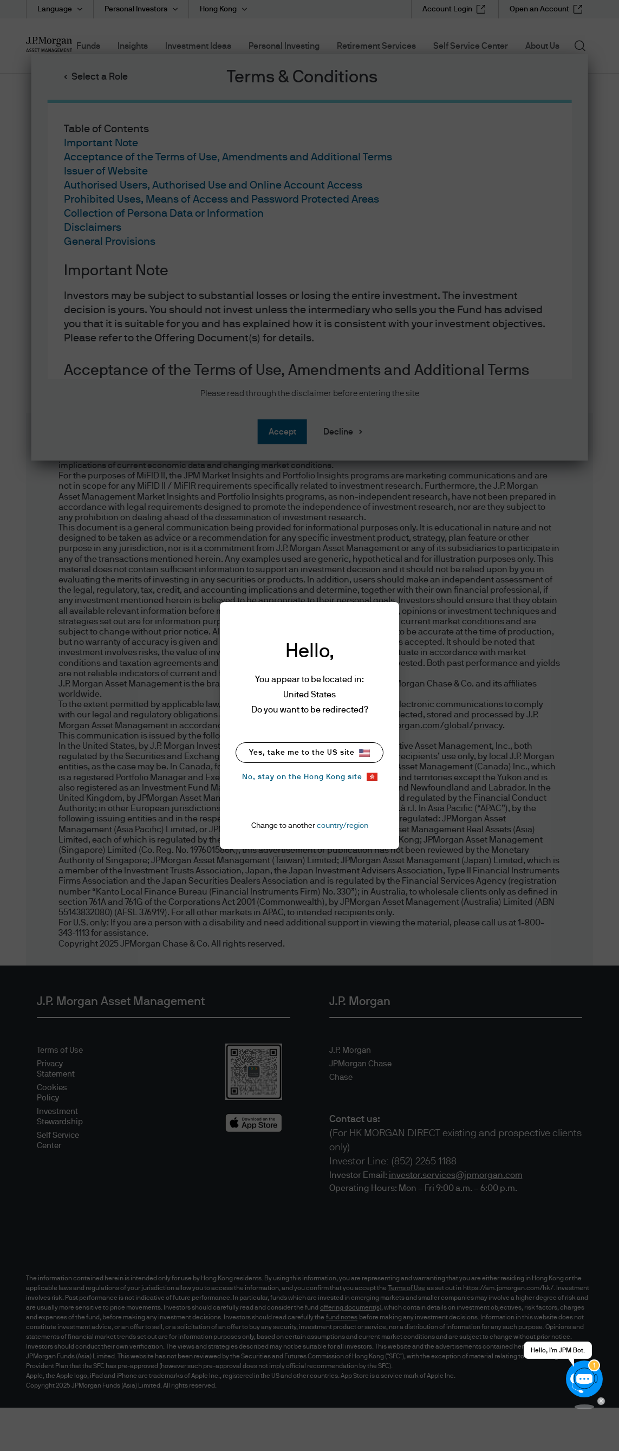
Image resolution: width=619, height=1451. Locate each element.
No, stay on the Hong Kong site (309, 777)
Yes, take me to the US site (309, 753)
